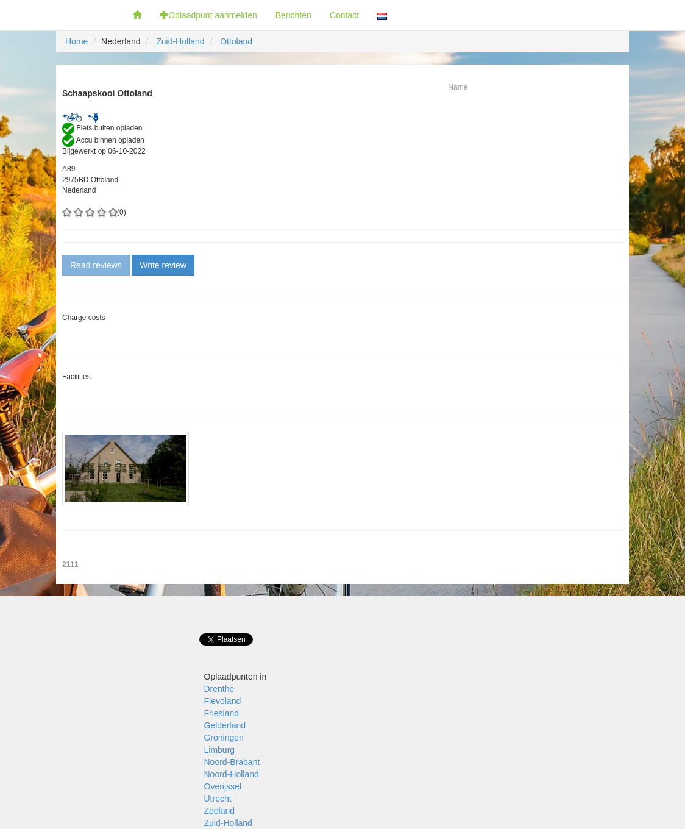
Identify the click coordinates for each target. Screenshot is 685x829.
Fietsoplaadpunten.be (62, 15)
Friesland (222, 713)
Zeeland (219, 811)
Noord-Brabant (232, 762)
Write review (163, 265)
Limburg (219, 750)
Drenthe (219, 689)
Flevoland (222, 701)
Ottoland (236, 41)
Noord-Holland (231, 774)
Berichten (293, 15)
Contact (344, 15)
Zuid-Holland (180, 41)
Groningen (224, 737)
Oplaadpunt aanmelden (208, 15)
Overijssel (222, 786)
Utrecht (218, 798)
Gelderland (225, 725)
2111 (70, 564)
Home (76, 41)
